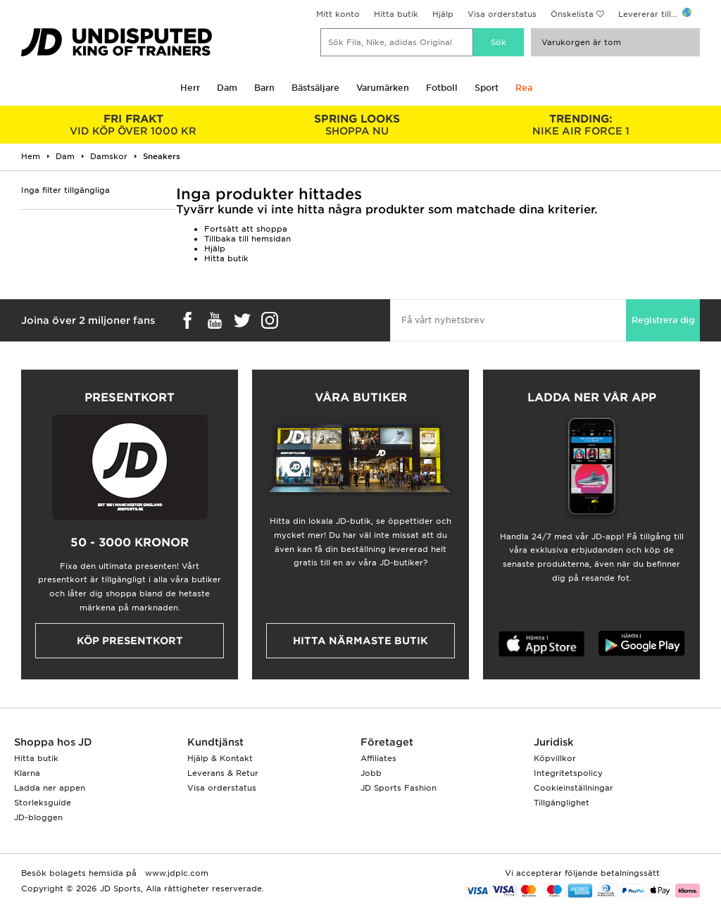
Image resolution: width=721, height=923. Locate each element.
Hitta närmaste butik (360, 640)
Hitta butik (396, 14)
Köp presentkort (130, 640)
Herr (190, 87)
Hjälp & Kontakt (220, 758)
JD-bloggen (38, 817)
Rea (523, 87)
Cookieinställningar (573, 788)
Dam (227, 87)
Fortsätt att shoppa (245, 229)
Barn (264, 87)
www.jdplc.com (175, 873)
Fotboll (442, 87)
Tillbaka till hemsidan (247, 239)
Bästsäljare (315, 87)
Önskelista (572, 14)
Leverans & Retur (222, 773)
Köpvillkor (555, 758)
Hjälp (442, 14)
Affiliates (378, 758)
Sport (487, 87)
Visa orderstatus (502, 14)
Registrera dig (663, 320)
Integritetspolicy (568, 773)
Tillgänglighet (561, 803)
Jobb (371, 773)
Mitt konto (338, 14)
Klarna (27, 773)
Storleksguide (42, 803)
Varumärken (382, 87)
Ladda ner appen (49, 788)
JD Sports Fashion (398, 788)
